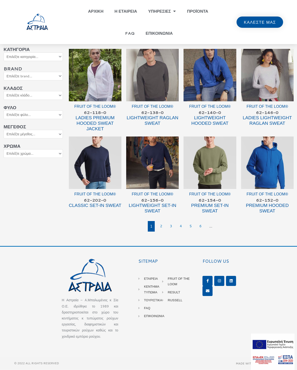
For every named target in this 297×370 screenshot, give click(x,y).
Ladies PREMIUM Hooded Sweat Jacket (95, 124)
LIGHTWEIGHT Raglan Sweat (152, 121)
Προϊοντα (197, 11)
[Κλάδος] (33, 96)
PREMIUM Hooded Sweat (267, 209)
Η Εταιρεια (125, 11)
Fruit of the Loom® (95, 106)
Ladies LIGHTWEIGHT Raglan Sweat (267, 121)
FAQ (130, 33)
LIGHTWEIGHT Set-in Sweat (152, 209)
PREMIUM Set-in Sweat (210, 209)
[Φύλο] (33, 116)
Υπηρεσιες (162, 11)
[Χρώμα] (33, 156)
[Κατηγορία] (33, 57)
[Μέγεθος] (33, 136)
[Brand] (33, 76)
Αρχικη (95, 11)
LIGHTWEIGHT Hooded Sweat (209, 121)
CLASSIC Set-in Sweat (95, 206)
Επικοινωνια (159, 33)
